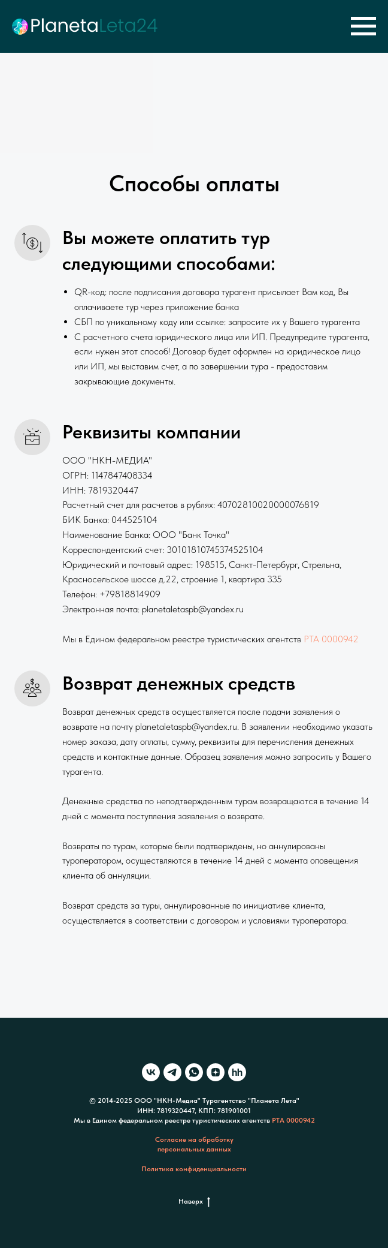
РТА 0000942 (331, 639)
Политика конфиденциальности (194, 1169)
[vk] (151, 1072)
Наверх (194, 1201)
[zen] (216, 1072)
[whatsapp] (194, 1072)
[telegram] (172, 1072)
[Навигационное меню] (363, 26)
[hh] (237, 1072)
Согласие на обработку (194, 1139)
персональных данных (194, 1149)
